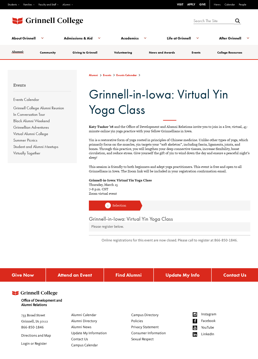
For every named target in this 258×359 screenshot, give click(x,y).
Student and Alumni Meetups (35, 146)
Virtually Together (26, 153)
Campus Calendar (84, 345)
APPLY (191, 4)
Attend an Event (75, 275)
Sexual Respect (142, 339)
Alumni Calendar (83, 315)
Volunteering (123, 53)
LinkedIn (207, 334)
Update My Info (182, 275)
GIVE (202, 4)
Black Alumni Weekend (31, 120)
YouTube (207, 327)
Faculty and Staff (47, 4)
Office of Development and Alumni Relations (36, 297)
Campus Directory (144, 315)
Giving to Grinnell (85, 53)
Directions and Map (36, 335)
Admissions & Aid (78, 38)
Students (12, 4)
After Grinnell (230, 38)
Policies (137, 321)
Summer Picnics (25, 140)
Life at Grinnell (179, 38)
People (242, 4)
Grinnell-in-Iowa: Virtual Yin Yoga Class (131, 218)
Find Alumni (128, 275)
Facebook (208, 321)
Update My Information (89, 333)
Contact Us (234, 275)
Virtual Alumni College (30, 133)
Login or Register (34, 344)
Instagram (208, 314)
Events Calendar (26, 99)
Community (48, 53)
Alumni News (81, 327)
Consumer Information (148, 333)
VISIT (180, 4)
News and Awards (162, 53)
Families (27, 4)
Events (196, 53)
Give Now (23, 275)
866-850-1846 (32, 327)
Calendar (230, 4)
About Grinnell (24, 38)
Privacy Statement (145, 327)
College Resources (229, 53)
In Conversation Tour (29, 114)
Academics (130, 38)
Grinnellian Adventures (31, 127)
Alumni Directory (84, 321)
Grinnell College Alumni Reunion (38, 108)
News (217, 4)
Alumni (66, 4)
